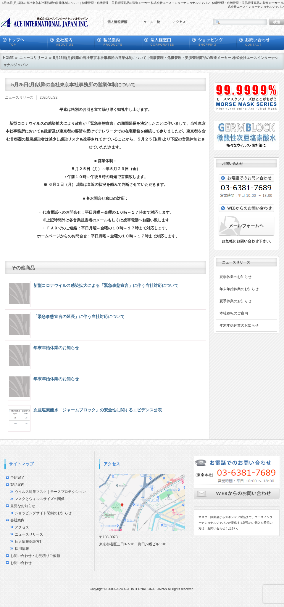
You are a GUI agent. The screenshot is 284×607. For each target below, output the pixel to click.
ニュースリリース (33, 58)
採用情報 (22, 549)
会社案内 (17, 520)
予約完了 (17, 477)
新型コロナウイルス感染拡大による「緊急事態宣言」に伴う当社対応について (105, 285)
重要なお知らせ (22, 506)
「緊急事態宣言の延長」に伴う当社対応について (79, 316)
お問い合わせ (21, 563)
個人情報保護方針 (29, 541)
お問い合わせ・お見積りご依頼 (35, 556)
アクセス (22, 527)
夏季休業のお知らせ (235, 277)
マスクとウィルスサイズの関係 (39, 499)
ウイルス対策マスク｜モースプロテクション (50, 492)
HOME (8, 58)
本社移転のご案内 (234, 313)
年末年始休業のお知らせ (56, 347)
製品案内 (17, 485)
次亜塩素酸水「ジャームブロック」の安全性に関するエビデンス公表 (97, 410)
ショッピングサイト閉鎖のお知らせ (43, 513)
